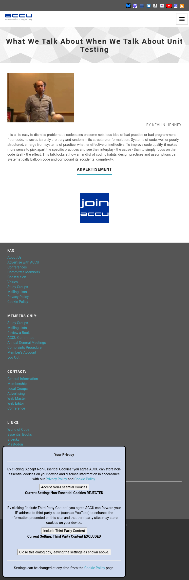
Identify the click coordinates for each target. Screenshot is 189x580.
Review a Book (18, 333)
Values (12, 282)
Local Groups (17, 389)
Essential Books (19, 434)
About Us (14, 257)
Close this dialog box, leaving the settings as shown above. (64, 552)
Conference (16, 408)
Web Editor (15, 403)
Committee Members (23, 272)
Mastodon (15, 444)
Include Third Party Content (64, 531)
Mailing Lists (17, 292)
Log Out (13, 357)
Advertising (16, 394)
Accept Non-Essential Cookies (64, 487)
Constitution (16, 277)
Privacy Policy (18, 297)
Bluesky (13, 439)
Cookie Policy (17, 302)
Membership (17, 384)
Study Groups (17, 287)
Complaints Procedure (24, 347)
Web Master (16, 398)
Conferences (17, 267)
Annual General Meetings (26, 343)
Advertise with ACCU (23, 262)
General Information (22, 379)
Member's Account (21, 352)
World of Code (18, 429)
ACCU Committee (20, 338)
